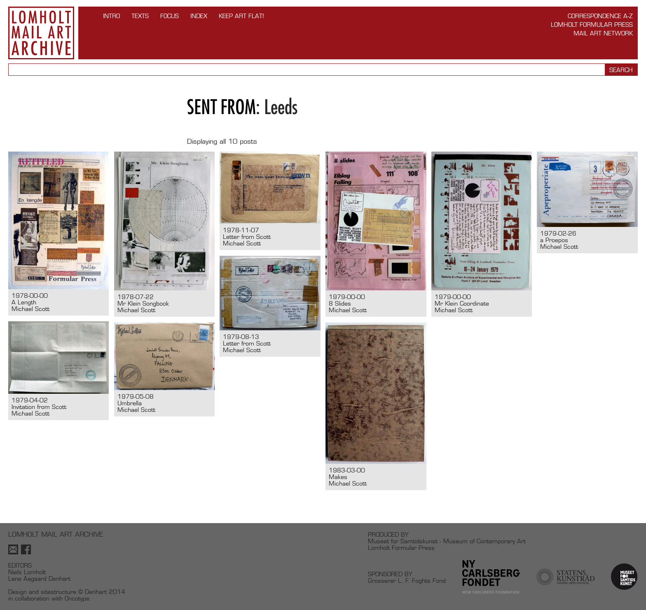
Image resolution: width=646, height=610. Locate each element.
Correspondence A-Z (600, 15)
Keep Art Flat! (241, 15)
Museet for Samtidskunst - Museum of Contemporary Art (447, 541)
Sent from (221, 106)
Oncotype (77, 598)
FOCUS (169, 15)
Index (198, 15)
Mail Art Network (603, 33)
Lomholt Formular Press (592, 24)
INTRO (111, 15)
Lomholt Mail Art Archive (41, 33)
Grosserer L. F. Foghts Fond (407, 580)
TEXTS (140, 15)
